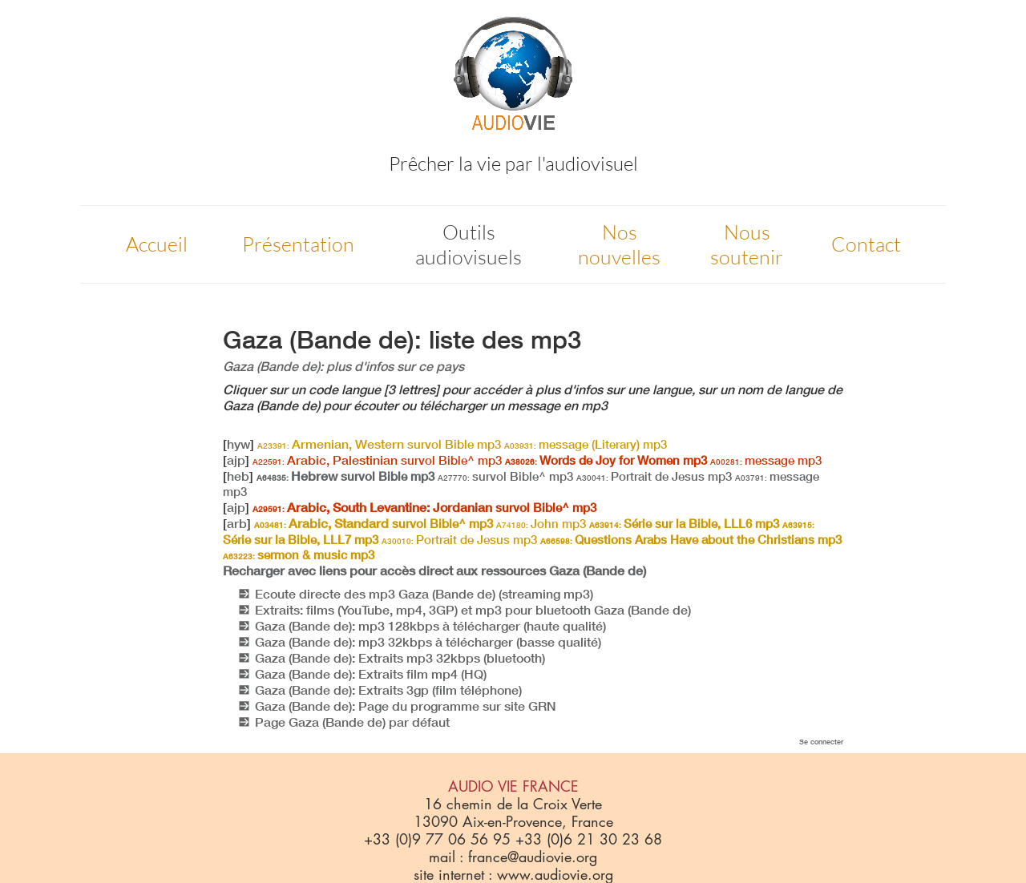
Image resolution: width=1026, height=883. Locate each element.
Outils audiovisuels (468, 244)
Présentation (298, 244)
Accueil (157, 244)
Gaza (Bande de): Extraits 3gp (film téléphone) (388, 690)
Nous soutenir (746, 244)
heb (238, 476)
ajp (236, 460)
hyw (238, 444)
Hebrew (345, 476)
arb (237, 523)
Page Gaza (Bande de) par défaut (352, 722)
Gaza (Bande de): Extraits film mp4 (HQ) (371, 674)
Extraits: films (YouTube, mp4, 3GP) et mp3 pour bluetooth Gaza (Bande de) (473, 610)
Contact (866, 244)
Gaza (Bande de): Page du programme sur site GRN (405, 706)
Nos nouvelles (619, 244)
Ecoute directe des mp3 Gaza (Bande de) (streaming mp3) (424, 594)
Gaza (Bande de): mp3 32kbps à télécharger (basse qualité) (428, 642)
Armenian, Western (379, 444)
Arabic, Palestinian (377, 460)
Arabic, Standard (373, 523)
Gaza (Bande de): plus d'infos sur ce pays (343, 366)
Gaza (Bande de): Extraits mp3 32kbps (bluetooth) (400, 658)
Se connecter (821, 741)
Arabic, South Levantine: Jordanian (424, 507)
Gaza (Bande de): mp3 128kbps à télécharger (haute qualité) (430, 626)
